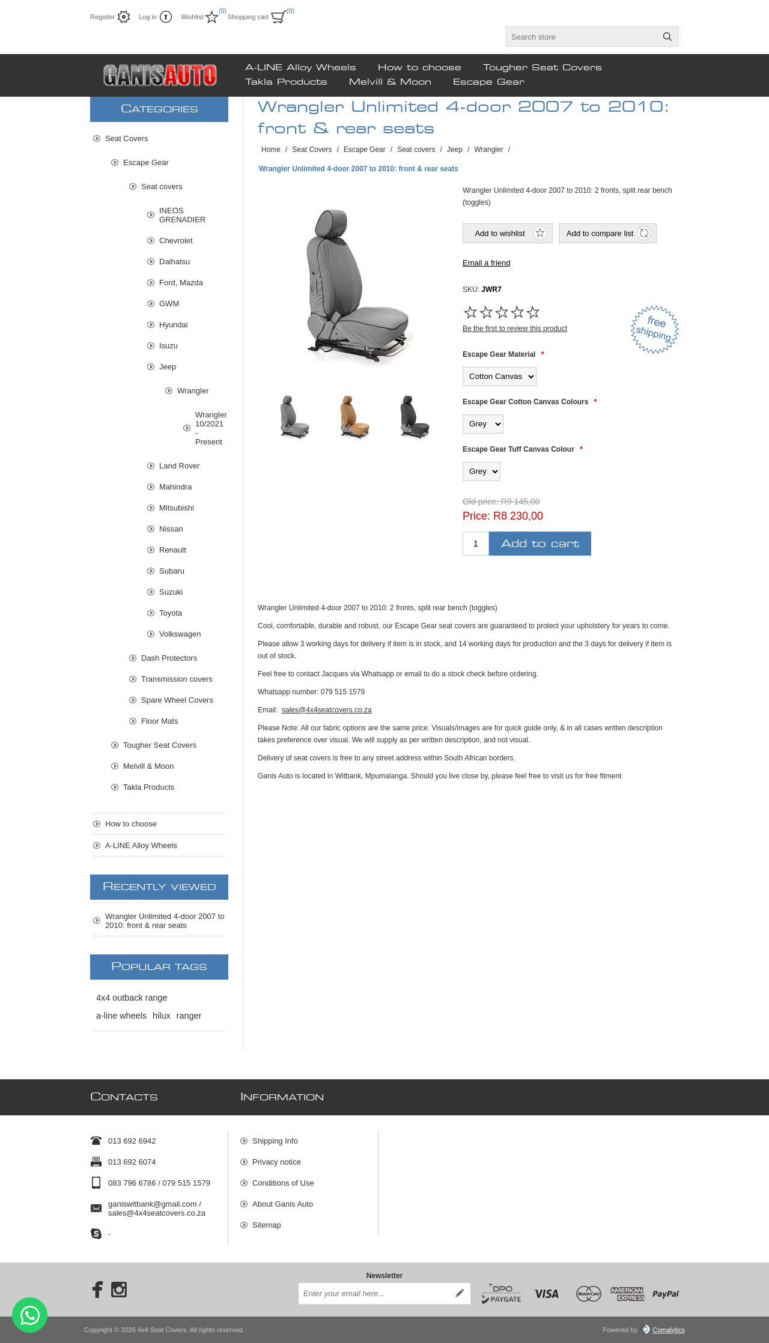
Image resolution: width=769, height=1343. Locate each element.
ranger (189, 1015)
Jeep (167, 366)
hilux (162, 1015)
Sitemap (266, 1224)
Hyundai (173, 324)
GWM (169, 303)
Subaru (171, 570)
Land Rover (179, 465)
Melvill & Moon (148, 766)
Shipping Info (275, 1140)
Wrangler (193, 390)
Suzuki (171, 591)
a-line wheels (121, 1015)
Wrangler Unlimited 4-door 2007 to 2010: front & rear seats (164, 921)
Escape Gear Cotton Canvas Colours (525, 402)
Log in (148, 16)
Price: (476, 516)
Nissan (171, 528)
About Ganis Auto (282, 1203)
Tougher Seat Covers (159, 745)
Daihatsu (174, 261)
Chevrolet (176, 240)
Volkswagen (180, 633)
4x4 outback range (131, 997)
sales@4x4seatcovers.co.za (327, 710)
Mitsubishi (176, 507)
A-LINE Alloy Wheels (141, 845)
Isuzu (168, 345)
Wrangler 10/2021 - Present (210, 428)
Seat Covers (126, 138)
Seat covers (162, 186)
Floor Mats (159, 721)
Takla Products (148, 787)
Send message (29, 1315)
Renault (172, 549)
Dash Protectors (169, 657)
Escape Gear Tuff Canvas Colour (518, 449)
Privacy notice (276, 1161)
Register (102, 16)
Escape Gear (146, 162)
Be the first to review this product (515, 328)
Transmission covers (177, 679)
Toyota (170, 612)
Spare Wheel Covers (177, 700)
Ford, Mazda (181, 282)
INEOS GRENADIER (182, 215)
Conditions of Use (283, 1182)
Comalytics (662, 1329)
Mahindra (175, 486)
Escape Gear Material (499, 354)
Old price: (481, 501)
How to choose (131, 823)
